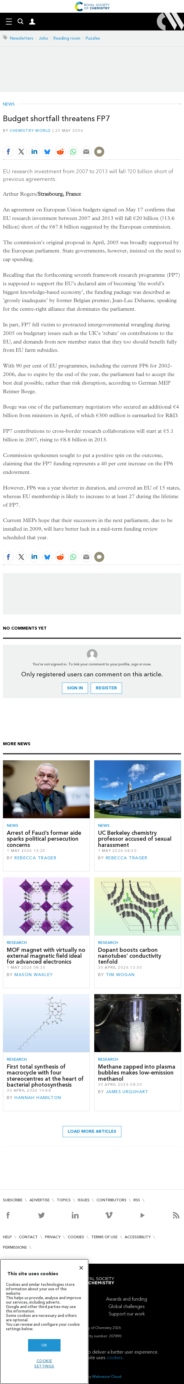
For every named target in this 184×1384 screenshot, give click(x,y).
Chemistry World (30, 130)
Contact (28, 1237)
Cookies (76, 1237)
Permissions (15, 1247)
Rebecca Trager (35, 857)
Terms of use (104, 1237)
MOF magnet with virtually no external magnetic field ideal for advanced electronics (46, 956)
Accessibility (138, 1237)
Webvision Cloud (106, 1376)
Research (17, 942)
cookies (115, 1357)
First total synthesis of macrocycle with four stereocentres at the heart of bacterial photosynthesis (45, 1075)
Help (7, 1237)
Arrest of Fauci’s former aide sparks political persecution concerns (44, 838)
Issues (83, 1200)
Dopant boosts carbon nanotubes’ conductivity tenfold (129, 956)
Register (106, 688)
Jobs (43, 38)
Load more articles (92, 1131)
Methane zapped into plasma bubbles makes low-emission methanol (136, 1072)
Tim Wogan (120, 974)
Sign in (75, 688)
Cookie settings (44, 1363)
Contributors (111, 1200)
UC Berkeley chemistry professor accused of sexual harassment (135, 838)
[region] (44, 1321)
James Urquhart (127, 1091)
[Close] (81, 1267)
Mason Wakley (33, 974)
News (9, 104)
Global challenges (126, 1306)
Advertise (40, 1200)
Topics (64, 1200)
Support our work (127, 1314)
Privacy (53, 1237)
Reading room (66, 38)
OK (44, 1345)
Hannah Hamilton (37, 1097)
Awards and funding (126, 1299)
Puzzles (93, 38)
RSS (136, 1200)
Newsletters (21, 38)
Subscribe (12, 1200)
